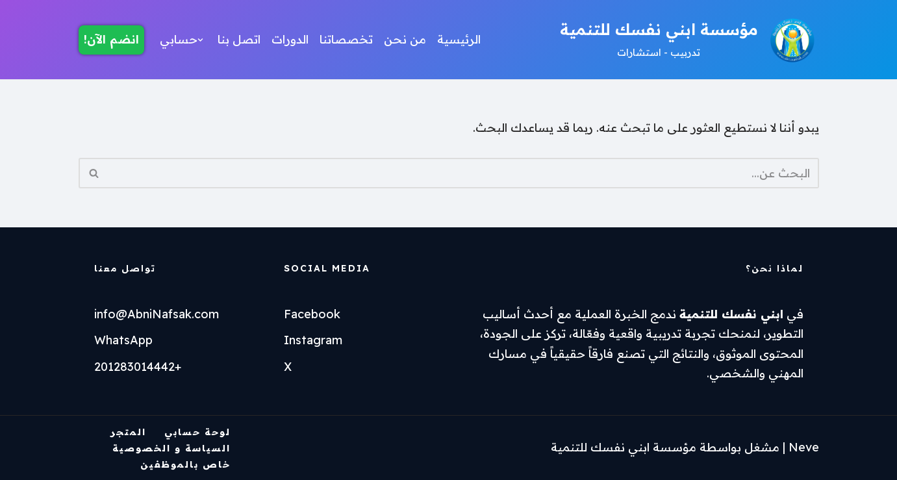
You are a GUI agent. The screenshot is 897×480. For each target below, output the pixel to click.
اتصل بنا (239, 39)
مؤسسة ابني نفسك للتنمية (623, 447)
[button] (200, 40)
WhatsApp (123, 340)
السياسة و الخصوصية (171, 448)
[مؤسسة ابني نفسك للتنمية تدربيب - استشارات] (689, 40)
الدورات (290, 39)
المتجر (128, 432)
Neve (804, 447)
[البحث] (463, 173)
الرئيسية (459, 39)
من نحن (405, 39)
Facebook (312, 314)
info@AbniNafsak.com (156, 314)
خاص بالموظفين (185, 464)
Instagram (313, 340)
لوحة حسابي (197, 432)
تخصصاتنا (346, 39)
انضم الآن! (111, 39)
